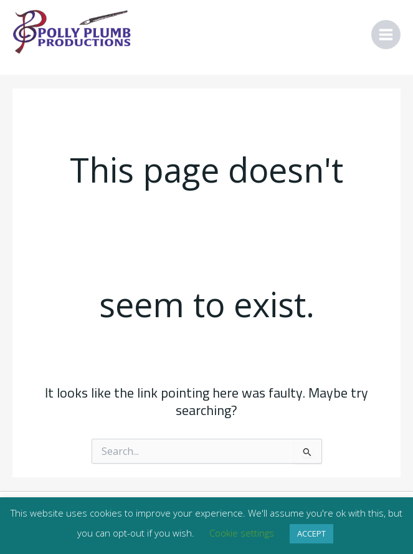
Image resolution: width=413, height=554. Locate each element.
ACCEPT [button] (311, 533)
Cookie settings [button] (241, 533)
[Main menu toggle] (386, 34)
